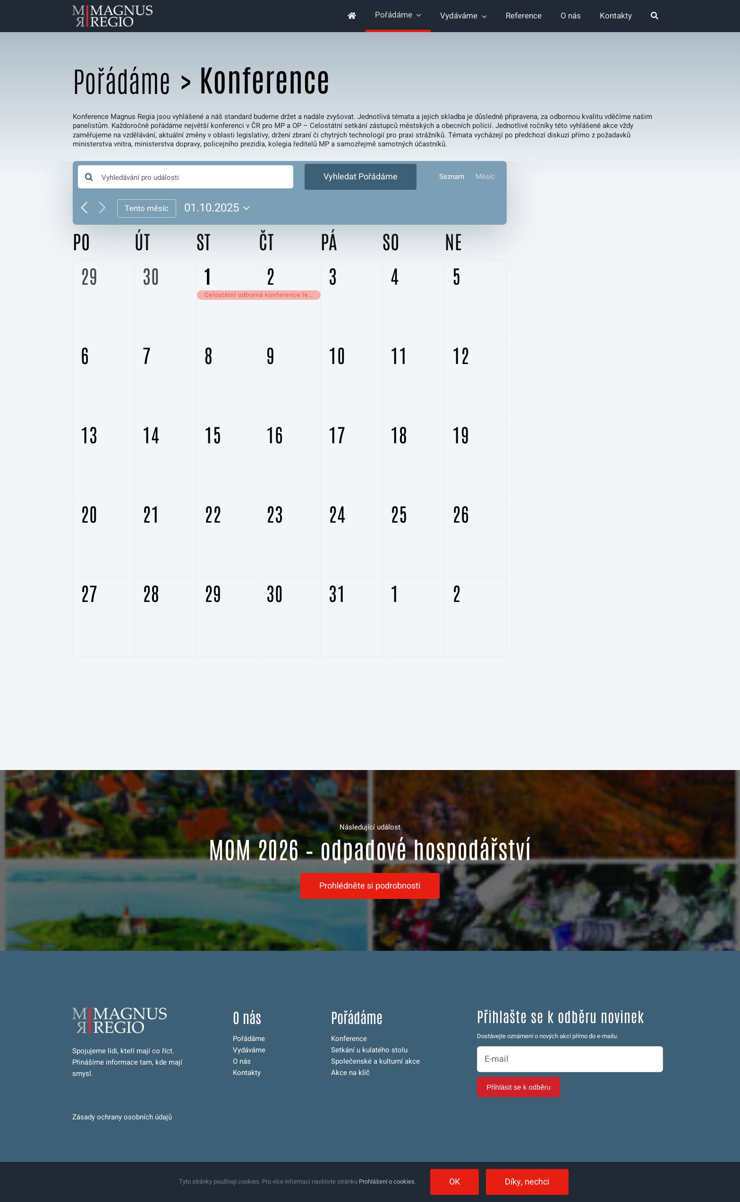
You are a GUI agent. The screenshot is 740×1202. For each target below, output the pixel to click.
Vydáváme (249, 1050)
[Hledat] (654, 16)
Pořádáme (121, 80)
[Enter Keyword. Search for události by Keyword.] (186, 176)
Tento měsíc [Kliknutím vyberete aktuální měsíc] (147, 208)
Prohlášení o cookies (387, 1181)
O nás (242, 1061)
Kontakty (247, 1072)
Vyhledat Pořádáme (360, 176)
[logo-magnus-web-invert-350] (112, 8)
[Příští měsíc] (102, 208)
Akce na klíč (350, 1072)
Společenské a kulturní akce (375, 1061)
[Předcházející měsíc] (84, 208)
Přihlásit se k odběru (518, 1087)
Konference (349, 1038)
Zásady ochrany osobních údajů (122, 1117)
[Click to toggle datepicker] (219, 208)
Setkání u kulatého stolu (369, 1050)
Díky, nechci (527, 1182)
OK (454, 1182)
